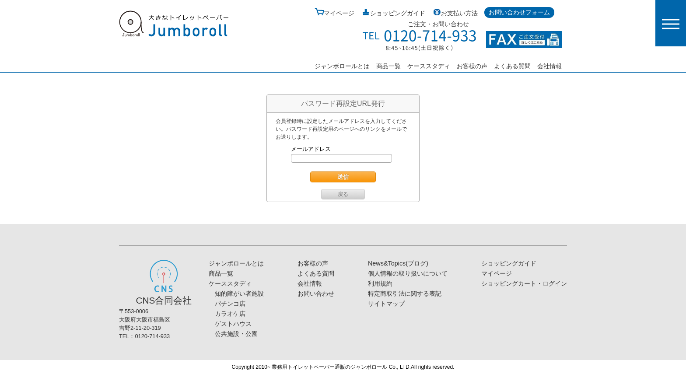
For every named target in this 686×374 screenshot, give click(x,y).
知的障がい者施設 (236, 293)
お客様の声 (472, 66)
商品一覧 (388, 66)
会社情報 (549, 66)
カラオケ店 (227, 313)
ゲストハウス (230, 323)
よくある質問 (512, 66)
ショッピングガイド (393, 13)
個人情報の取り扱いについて (408, 273)
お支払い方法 (455, 13)
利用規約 (380, 283)
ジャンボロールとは (342, 66)
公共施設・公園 (233, 333)
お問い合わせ (316, 293)
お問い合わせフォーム (519, 12)
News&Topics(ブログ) (398, 263)
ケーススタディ (428, 66)
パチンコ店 (227, 303)
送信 (343, 177)
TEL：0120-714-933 (144, 336)
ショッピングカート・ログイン (524, 283)
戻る (343, 194)
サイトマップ (386, 303)
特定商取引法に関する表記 (404, 293)
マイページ (334, 13)
